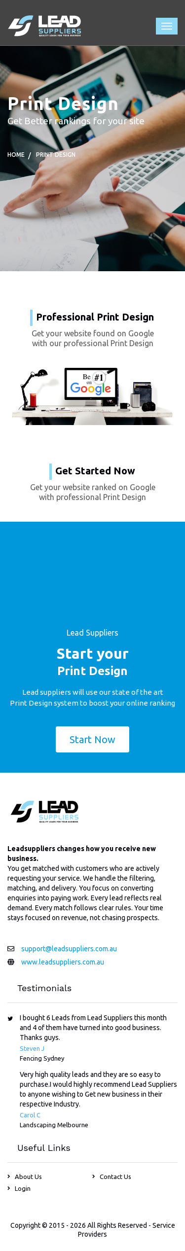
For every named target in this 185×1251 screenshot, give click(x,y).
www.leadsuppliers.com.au (62, 962)
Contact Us (115, 1176)
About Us (28, 1176)
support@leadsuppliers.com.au (69, 949)
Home (16, 154)
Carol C (30, 1114)
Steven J (32, 1048)
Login (23, 1188)
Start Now (92, 739)
